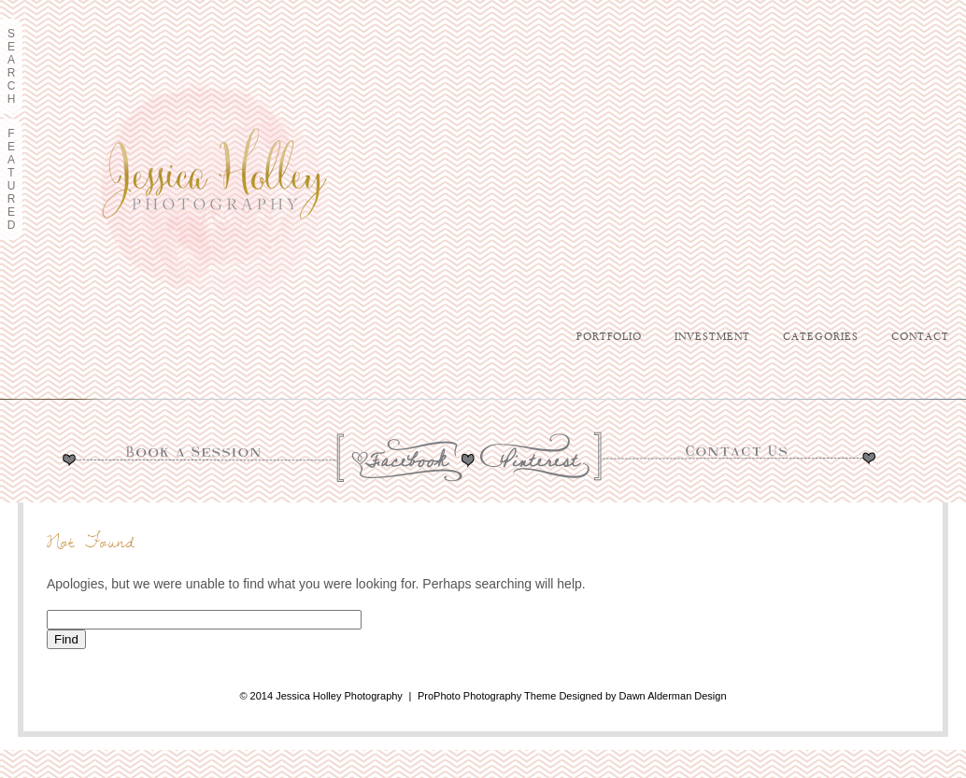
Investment (712, 337)
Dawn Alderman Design (673, 695)
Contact (920, 337)
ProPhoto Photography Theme (487, 695)
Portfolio (609, 337)
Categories (821, 337)
